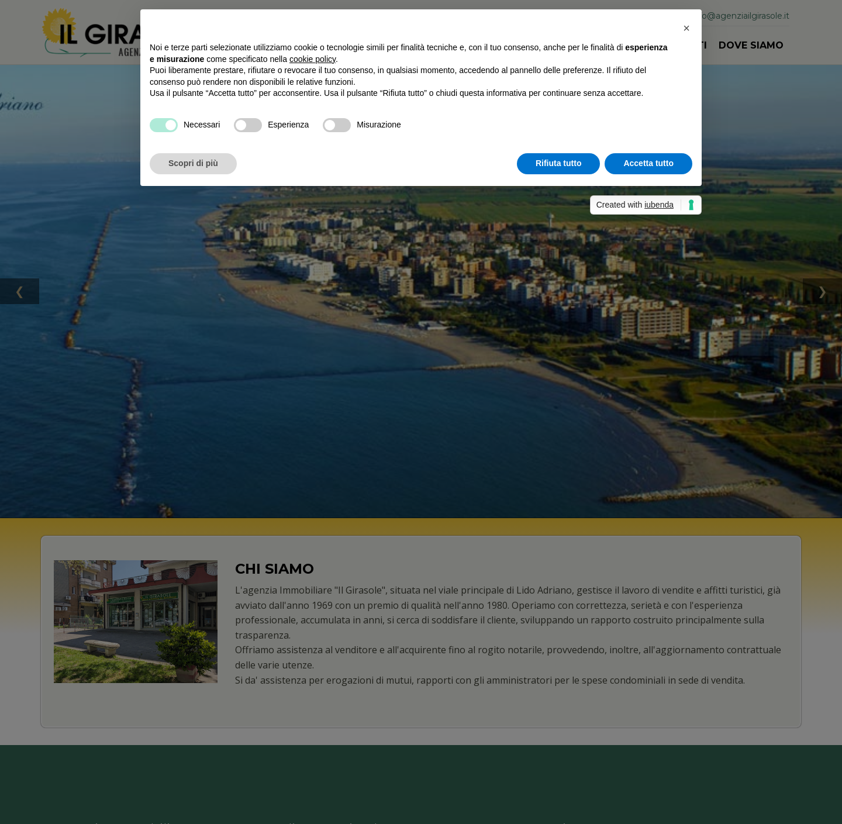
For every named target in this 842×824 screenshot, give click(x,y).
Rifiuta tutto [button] (559, 163)
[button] (686, 28)
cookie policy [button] (312, 59)
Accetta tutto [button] (648, 163)
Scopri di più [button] (193, 163)
